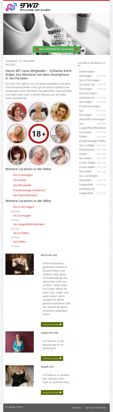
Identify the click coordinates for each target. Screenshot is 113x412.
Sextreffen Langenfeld (92, 182)
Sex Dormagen (22, 215)
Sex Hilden (19, 241)
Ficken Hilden (92, 162)
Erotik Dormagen (92, 106)
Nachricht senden (52, 324)
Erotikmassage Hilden (92, 141)
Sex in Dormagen (23, 206)
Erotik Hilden (92, 167)
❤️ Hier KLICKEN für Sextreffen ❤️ (56, 49)
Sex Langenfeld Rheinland (28, 224)
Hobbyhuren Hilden (92, 152)
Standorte (77, 407)
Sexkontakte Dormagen (92, 74)
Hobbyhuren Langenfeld (92, 191)
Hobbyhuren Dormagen (92, 100)
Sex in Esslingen (23, 175)
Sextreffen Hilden (92, 134)
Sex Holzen (19, 180)
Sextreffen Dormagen (92, 119)
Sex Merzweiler (22, 185)
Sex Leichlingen (92, 176)
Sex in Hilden (21, 233)
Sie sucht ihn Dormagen (92, 87)
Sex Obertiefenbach (25, 195)
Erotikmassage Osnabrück (29, 190)
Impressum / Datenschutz (95, 407)
